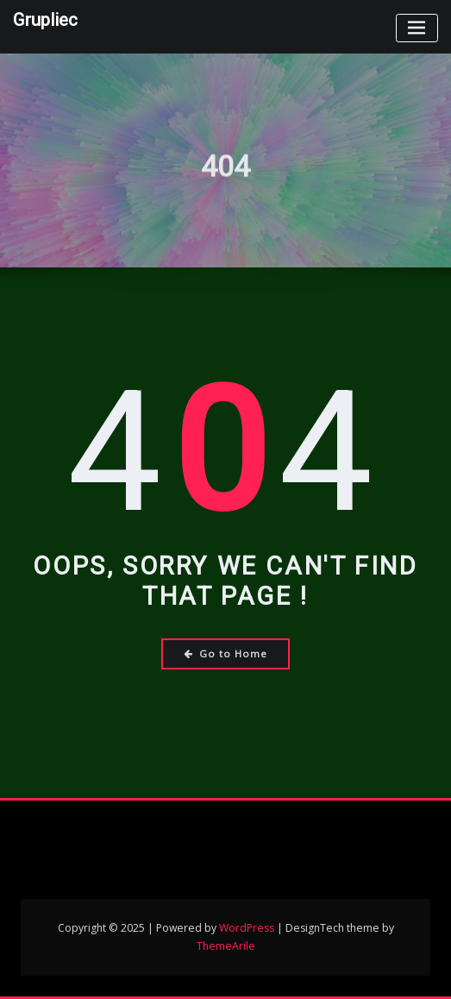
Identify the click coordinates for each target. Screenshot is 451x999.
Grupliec (45, 19)
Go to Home (225, 653)
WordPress (246, 927)
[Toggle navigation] (417, 28)
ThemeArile (226, 946)
